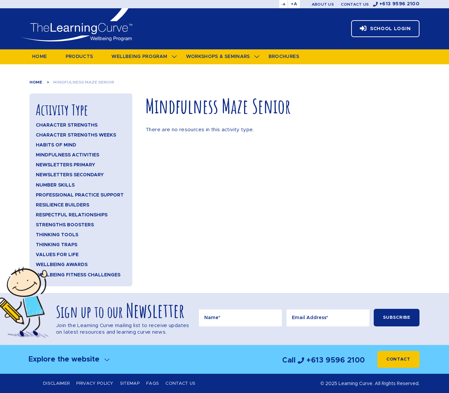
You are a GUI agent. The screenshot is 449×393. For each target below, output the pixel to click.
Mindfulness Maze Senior (83, 82)
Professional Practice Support (80, 195)
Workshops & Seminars (218, 56)
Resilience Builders (62, 205)
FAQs (152, 383)
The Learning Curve (76, 24)
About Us (323, 4)
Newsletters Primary (65, 165)
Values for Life (57, 255)
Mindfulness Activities (67, 155)
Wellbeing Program (139, 56)
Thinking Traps (56, 245)
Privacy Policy (94, 383)
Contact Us (355, 4)
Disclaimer (56, 383)
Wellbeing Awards (62, 264)
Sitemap (130, 383)
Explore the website (69, 359)
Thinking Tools (57, 235)
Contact (398, 359)
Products (79, 56)
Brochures (284, 56)
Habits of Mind (56, 145)
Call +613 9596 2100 (323, 360)
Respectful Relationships (71, 215)
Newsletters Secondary (70, 175)
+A (294, 4)
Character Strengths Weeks (76, 135)
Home (39, 56)
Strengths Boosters (65, 225)
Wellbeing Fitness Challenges (78, 275)
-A (283, 4)
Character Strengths (66, 125)
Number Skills (55, 185)
